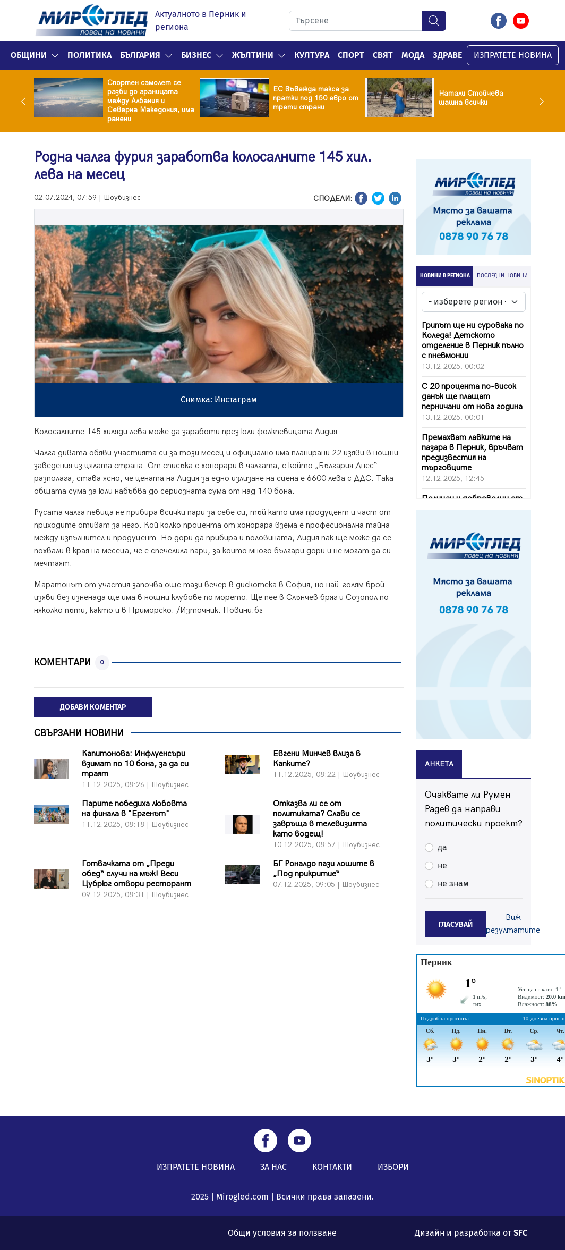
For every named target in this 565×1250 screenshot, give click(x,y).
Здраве (447, 55)
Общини (29, 55)
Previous (26, 101)
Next (539, 101)
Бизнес (196, 55)
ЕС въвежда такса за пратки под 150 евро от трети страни (315, 98)
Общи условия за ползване (282, 1233)
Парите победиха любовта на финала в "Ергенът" (134, 809)
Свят (383, 55)
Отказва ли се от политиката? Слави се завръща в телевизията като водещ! (320, 819)
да (442, 847)
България (140, 55)
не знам (453, 884)
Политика (89, 55)
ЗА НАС (273, 1167)
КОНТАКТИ (332, 1167)
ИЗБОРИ (393, 1167)
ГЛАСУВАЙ (455, 924)
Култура (311, 55)
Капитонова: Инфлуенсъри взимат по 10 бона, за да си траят (135, 764)
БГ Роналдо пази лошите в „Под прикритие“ (323, 869)
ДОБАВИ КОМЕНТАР (93, 707)
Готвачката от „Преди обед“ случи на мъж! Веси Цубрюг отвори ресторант (136, 874)
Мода (412, 55)
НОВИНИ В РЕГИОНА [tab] (445, 276)
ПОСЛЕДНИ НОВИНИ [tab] (502, 276)
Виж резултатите (513, 924)
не (442, 865)
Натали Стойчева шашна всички (471, 98)
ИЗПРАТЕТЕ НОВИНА (513, 55)
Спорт (351, 55)
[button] (55, 55)
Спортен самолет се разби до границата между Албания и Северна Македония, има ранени (150, 100)
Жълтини (252, 55)
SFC (520, 1233)
